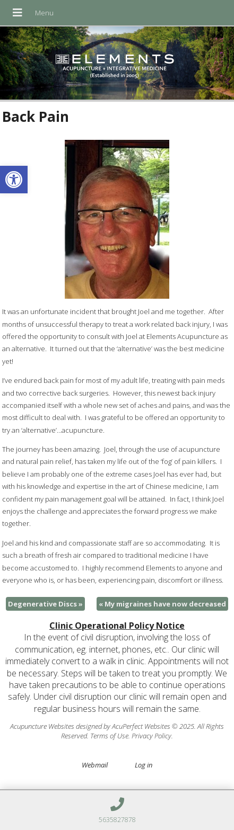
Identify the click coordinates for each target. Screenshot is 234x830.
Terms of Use (109, 735)
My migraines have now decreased (162, 604)
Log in (143, 765)
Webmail (95, 765)
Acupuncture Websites (42, 726)
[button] (14, 179)
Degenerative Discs (45, 604)
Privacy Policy (151, 735)
